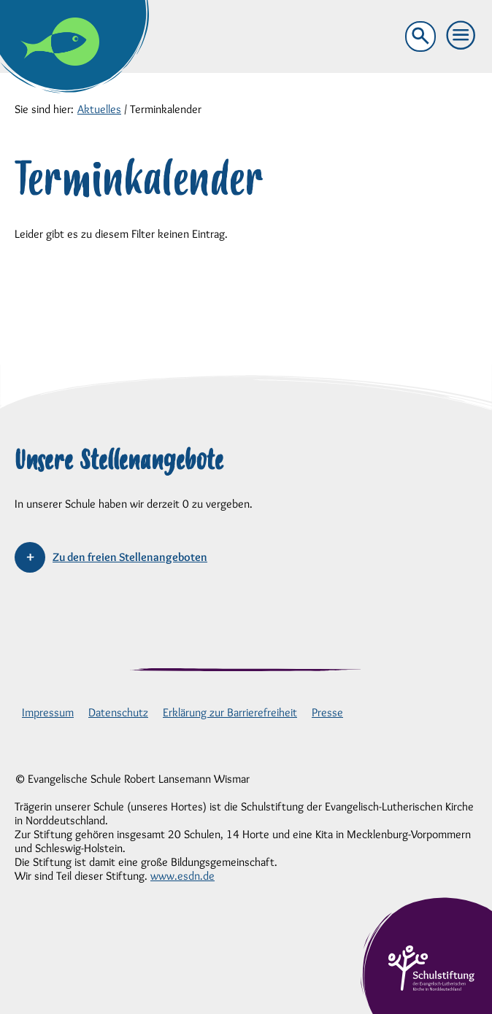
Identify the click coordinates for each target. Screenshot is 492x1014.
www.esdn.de (182, 876)
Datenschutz (118, 712)
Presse (327, 712)
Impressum (48, 712)
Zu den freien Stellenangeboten (130, 557)
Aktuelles (99, 109)
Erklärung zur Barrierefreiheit (230, 712)
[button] (461, 35)
